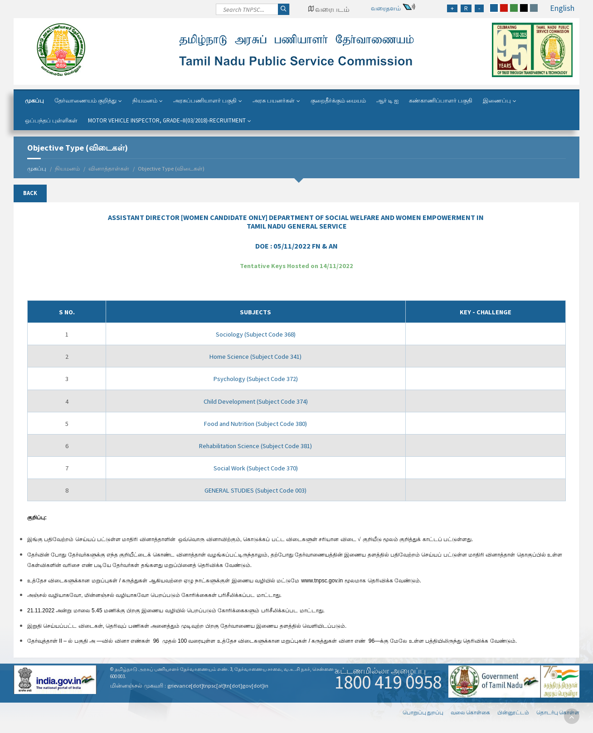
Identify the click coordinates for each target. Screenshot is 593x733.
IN (296, 221)
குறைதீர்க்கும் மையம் (338, 100)
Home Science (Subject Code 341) (255, 356)
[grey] (534, 8)
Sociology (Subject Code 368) (256, 334)
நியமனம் (144, 100)
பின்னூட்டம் (513, 712)
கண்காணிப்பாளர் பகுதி (440, 100)
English (562, 8)
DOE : (296, 245)
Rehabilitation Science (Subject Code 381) (255, 446)
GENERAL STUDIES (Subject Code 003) (255, 490)
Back (30, 193)
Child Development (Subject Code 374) (256, 401)
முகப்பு (34, 100)
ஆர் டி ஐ (387, 100)
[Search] (252, 12)
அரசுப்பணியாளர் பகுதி (205, 100)
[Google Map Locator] (328, 9)
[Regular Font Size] (466, 8)
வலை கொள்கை (470, 712)
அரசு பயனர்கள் (274, 100)
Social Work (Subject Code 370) (256, 468)
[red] (504, 8)
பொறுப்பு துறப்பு (423, 712)
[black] (524, 8)
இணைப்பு (497, 100)
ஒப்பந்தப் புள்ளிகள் (51, 120)
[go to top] (571, 716)
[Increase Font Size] (452, 8)
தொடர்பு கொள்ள (557, 712)
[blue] (494, 8)
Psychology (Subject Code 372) (256, 379)
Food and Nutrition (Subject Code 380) (255, 424)
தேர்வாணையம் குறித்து (85, 100)
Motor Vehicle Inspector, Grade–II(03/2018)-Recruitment (167, 120)
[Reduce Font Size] (479, 8)
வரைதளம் (386, 8)
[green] (514, 8)
